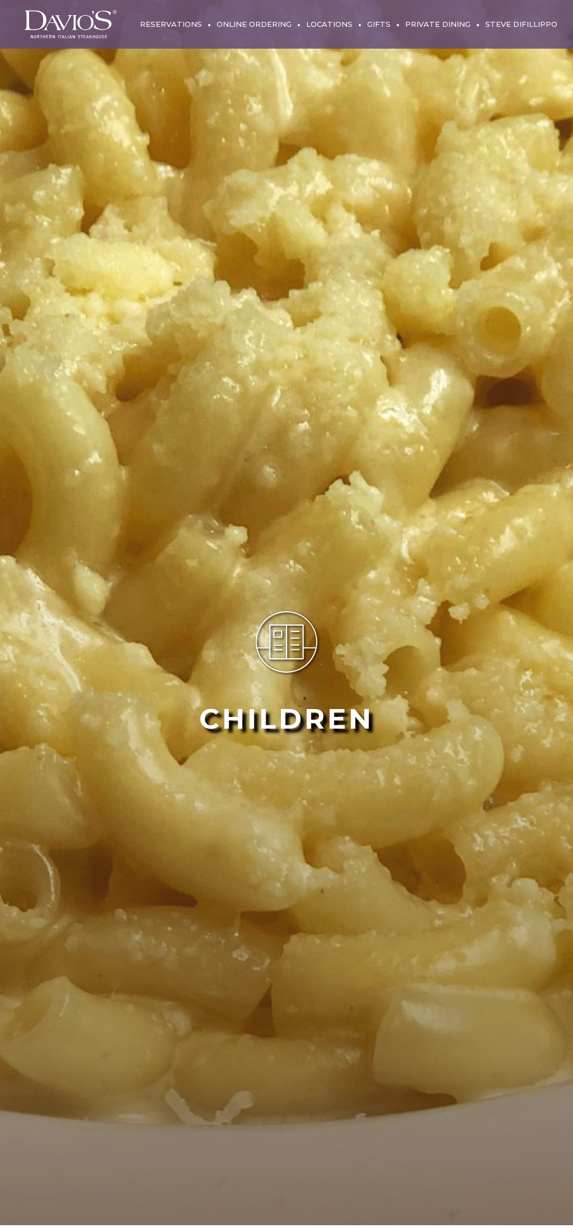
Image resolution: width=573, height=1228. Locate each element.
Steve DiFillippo (521, 24)
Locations (329, 24)
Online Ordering (254, 24)
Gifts (379, 24)
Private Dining (438, 24)
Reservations (171, 24)
